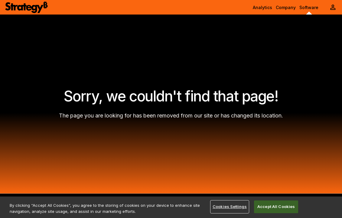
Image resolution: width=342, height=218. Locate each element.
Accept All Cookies (276, 206)
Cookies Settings (230, 206)
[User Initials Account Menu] (332, 7)
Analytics (262, 7)
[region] (171, 207)
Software (308, 7)
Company (286, 7)
